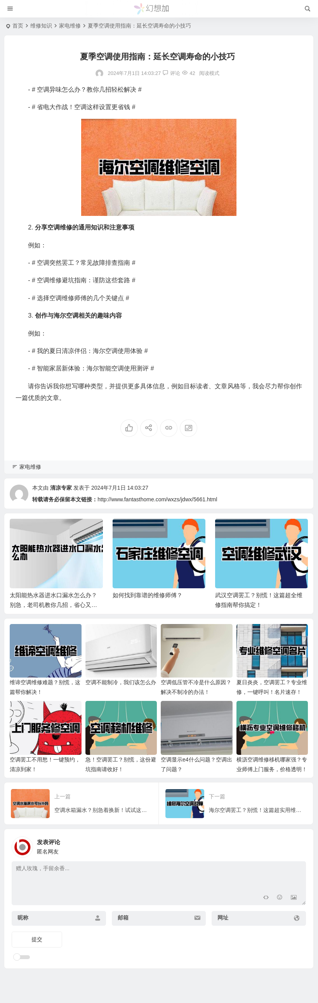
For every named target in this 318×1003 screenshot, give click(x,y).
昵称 (22, 917)
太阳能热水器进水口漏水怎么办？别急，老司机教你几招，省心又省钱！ (53, 605)
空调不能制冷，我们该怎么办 (120, 682)
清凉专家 (61, 488)
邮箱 (123, 917)
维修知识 (41, 26)
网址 (222, 917)
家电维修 (70, 26)
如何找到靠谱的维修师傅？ (147, 595)
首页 (17, 26)
